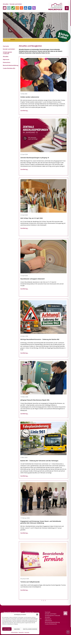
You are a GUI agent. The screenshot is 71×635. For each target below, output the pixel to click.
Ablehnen (17, 629)
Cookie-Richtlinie (14, 632)
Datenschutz (21, 632)
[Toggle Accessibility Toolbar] (68, 632)
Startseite (13, 39)
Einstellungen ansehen (30, 629)
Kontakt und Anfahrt (16, 4)
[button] (37, 614)
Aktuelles (5, 4)
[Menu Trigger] (67, 8)
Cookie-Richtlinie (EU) (9, 68)
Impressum (26, 632)
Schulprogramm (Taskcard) (7, 52)
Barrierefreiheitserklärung (9, 65)
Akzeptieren (6, 629)
